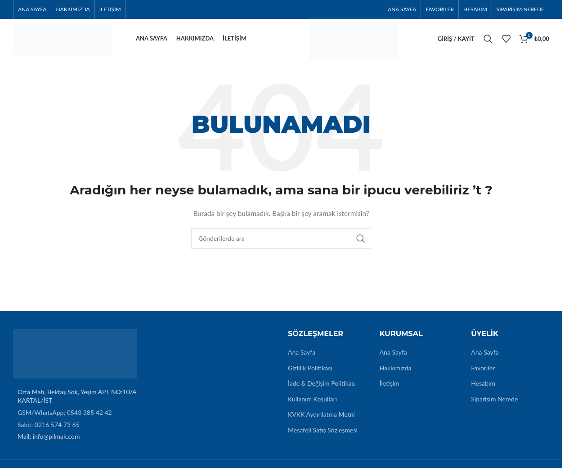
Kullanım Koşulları (312, 404)
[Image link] (75, 358)
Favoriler (483, 373)
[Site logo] (62, 41)
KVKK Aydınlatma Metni (321, 419)
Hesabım (483, 388)
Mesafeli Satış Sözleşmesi (323, 435)
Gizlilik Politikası (310, 373)
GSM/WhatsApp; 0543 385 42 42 (65, 417)
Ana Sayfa (301, 357)
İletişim (389, 388)
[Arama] (488, 41)
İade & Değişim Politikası (322, 388)
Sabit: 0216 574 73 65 (49, 429)
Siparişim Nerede (494, 404)
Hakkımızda (396, 373)
